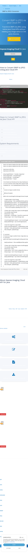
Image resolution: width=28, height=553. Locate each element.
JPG (1, 484)
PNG (1, 515)
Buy (13, 59)
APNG (1, 531)
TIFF (1, 505)
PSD (1, 500)
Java (19, 308)
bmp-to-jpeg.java (4, 269)
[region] (14, 215)
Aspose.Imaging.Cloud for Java (7, 73)
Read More (3, 414)
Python (10, 308)
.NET (16, 308)
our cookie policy (11, 541)
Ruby (13, 308)
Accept (14, 544)
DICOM (1, 521)
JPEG (1, 490)
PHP (26, 308)
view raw (25, 269)
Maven (10, 79)
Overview (13, 53)
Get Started (14, 39)
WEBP (1, 510)
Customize (8, 548)
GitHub (17, 269)
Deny (20, 548)
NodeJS (22, 308)
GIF (1, 479)
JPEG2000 (2, 495)
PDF (1, 526)
